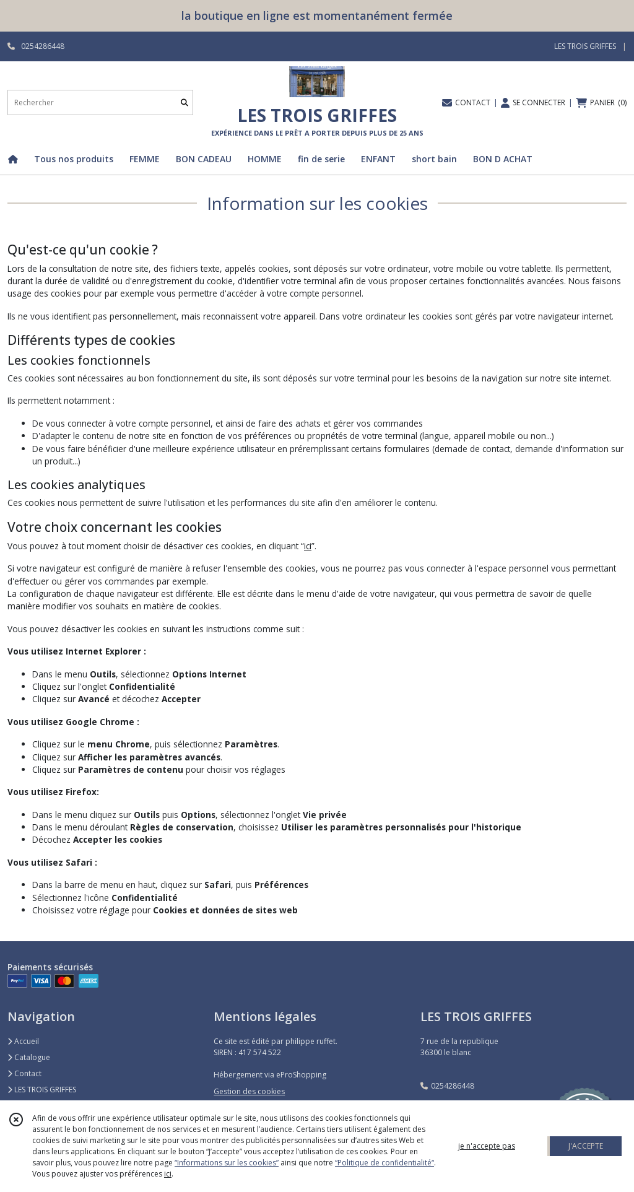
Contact (24, 1073)
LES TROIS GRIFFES (41, 1089)
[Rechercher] (184, 102)
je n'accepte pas (486, 1146)
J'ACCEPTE (585, 1146)
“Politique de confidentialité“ (384, 1162)
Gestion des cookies (249, 1091)
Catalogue (28, 1057)
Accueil (23, 1041)
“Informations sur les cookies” (227, 1162)
